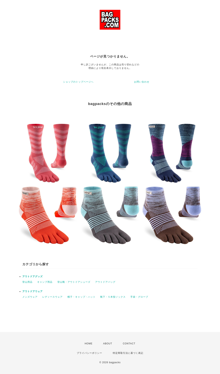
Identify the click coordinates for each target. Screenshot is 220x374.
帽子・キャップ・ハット (82, 297)
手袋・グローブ (139, 297)
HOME (88, 343)
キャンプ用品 (44, 282)
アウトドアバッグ (105, 282)
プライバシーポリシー (89, 353)
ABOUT (107, 343)
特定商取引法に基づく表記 (128, 353)
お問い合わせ (141, 81)
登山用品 (27, 282)
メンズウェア (30, 297)
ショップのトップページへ (78, 81)
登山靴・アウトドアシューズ (73, 282)
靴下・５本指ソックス (113, 297)
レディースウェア (52, 297)
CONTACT (129, 343)
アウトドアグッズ (32, 276)
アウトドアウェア (32, 291)
